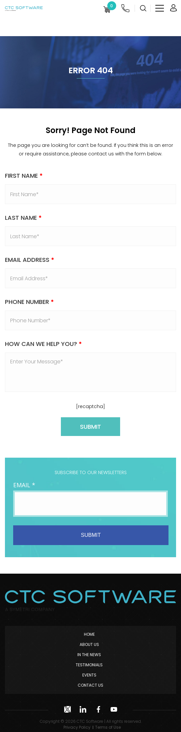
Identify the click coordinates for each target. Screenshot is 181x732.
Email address (29, 260)
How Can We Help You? (43, 344)
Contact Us (90, 685)
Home (89, 634)
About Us (89, 644)
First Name (24, 176)
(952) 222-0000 (125, 8)
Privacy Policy (77, 727)
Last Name (23, 218)
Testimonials (89, 665)
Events (89, 675)
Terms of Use (108, 727)
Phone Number (29, 302)
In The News (89, 654)
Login (173, 8)
